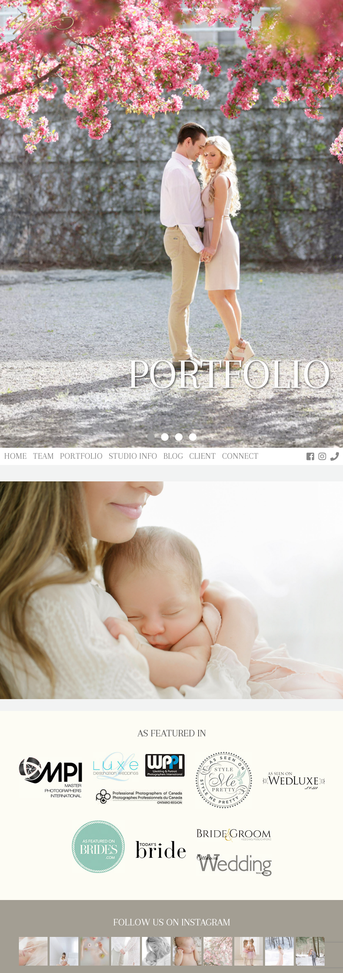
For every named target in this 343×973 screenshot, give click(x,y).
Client (202, 456)
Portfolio (81, 456)
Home (15, 456)
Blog (173, 456)
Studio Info (133, 456)
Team (43, 456)
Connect (240, 456)
